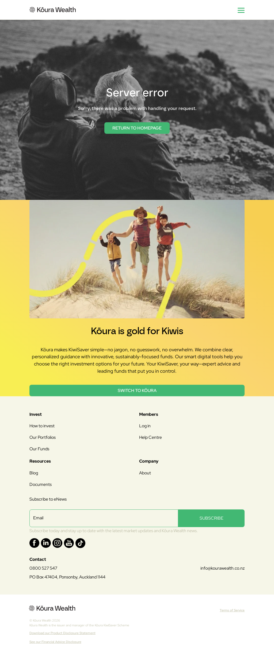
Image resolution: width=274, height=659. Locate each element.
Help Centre (150, 437)
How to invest (42, 426)
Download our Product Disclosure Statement (62, 633)
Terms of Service (232, 610)
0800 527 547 (43, 568)
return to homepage (137, 128)
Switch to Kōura (137, 390)
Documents (40, 484)
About (145, 473)
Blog (33, 473)
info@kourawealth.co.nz (222, 568)
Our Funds (39, 449)
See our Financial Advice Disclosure (55, 642)
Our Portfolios (42, 437)
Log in (145, 426)
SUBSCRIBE (211, 518)
